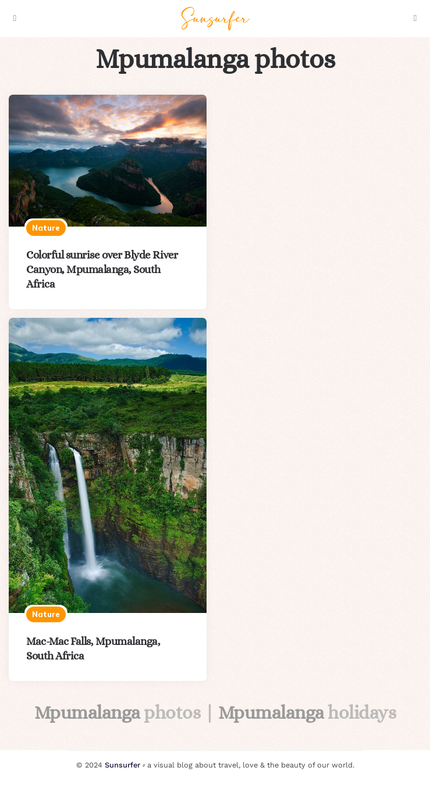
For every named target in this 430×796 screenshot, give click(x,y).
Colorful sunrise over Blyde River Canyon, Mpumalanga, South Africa (102, 269)
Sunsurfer (122, 765)
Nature (46, 227)
